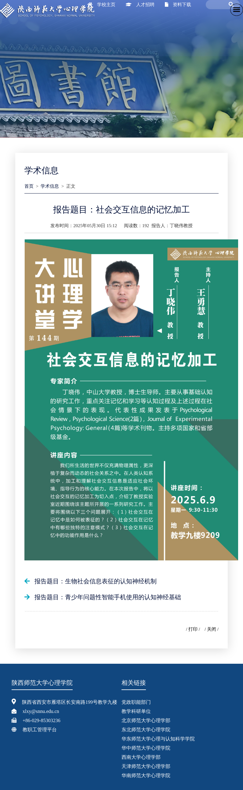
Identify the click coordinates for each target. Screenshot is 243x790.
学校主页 (106, 4)
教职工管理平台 (40, 729)
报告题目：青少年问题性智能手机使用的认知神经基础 (107, 597)
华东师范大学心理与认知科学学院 (158, 738)
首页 (29, 186)
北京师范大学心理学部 (146, 720)
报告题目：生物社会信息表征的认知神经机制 (95, 581)
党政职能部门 (136, 702)
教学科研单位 (136, 711)
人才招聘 (145, 4)
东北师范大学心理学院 (146, 729)
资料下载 (182, 4)
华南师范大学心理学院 (146, 775)
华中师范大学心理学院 (146, 748)
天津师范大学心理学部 (146, 766)
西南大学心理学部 (141, 757)
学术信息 (50, 186)
